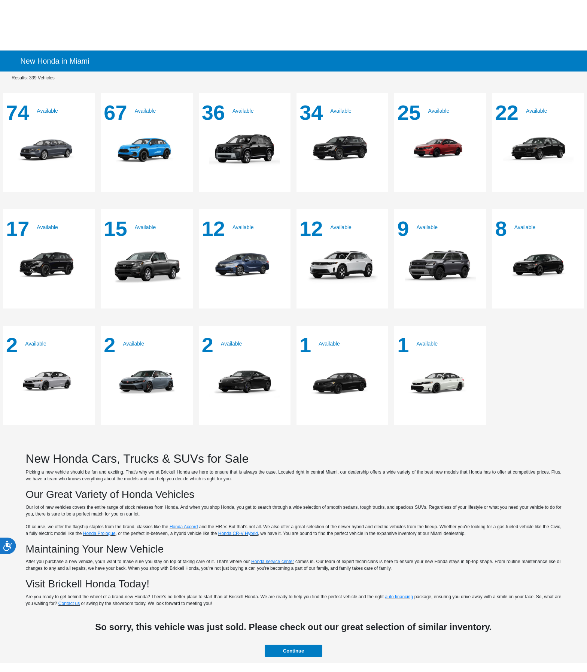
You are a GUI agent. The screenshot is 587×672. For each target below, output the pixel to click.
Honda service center (272, 561)
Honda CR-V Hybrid (238, 533)
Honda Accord (184, 526)
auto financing (399, 596)
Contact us (69, 603)
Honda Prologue (99, 533)
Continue (293, 651)
